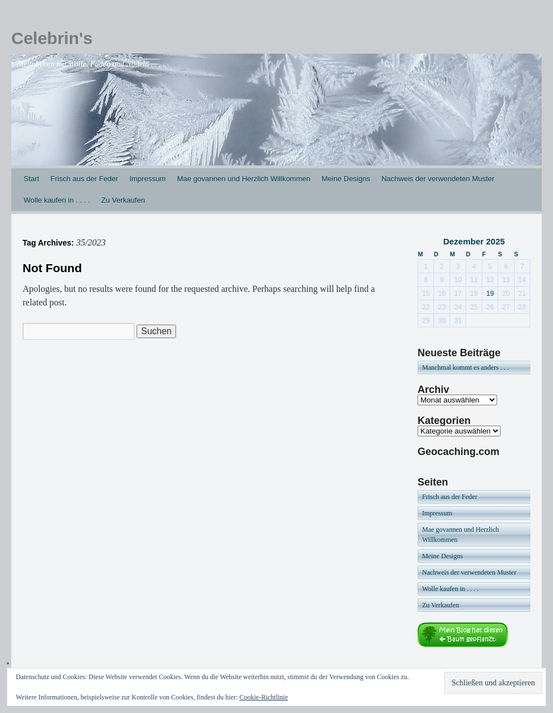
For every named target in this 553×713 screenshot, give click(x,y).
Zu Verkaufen (123, 200)
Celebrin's (52, 38)
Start (31, 178)
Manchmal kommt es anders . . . (465, 367)
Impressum (147, 178)
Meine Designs (346, 178)
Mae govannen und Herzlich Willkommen (243, 178)
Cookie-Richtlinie (263, 697)
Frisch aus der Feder (84, 178)
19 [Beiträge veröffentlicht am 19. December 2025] (490, 294)
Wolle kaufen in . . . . (57, 200)
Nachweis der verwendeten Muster (437, 178)
